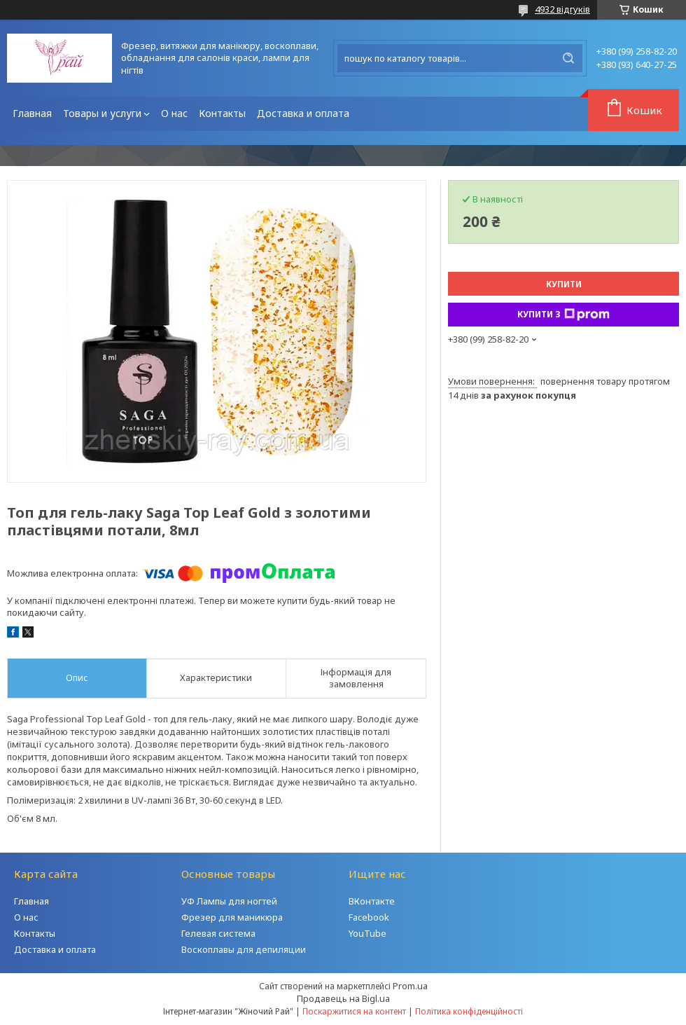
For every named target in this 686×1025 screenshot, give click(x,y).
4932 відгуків (562, 9)
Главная (32, 113)
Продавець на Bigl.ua (343, 998)
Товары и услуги (102, 113)
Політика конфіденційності (469, 1011)
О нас (174, 113)
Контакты (222, 113)
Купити (564, 284)
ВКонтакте (372, 901)
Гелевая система (218, 933)
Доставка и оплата (303, 113)
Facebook (369, 917)
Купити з (563, 314)
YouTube (367, 933)
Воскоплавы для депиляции (243, 949)
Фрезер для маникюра (232, 917)
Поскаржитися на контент (354, 1011)
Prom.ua (410, 985)
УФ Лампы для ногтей (229, 901)
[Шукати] (568, 58)
